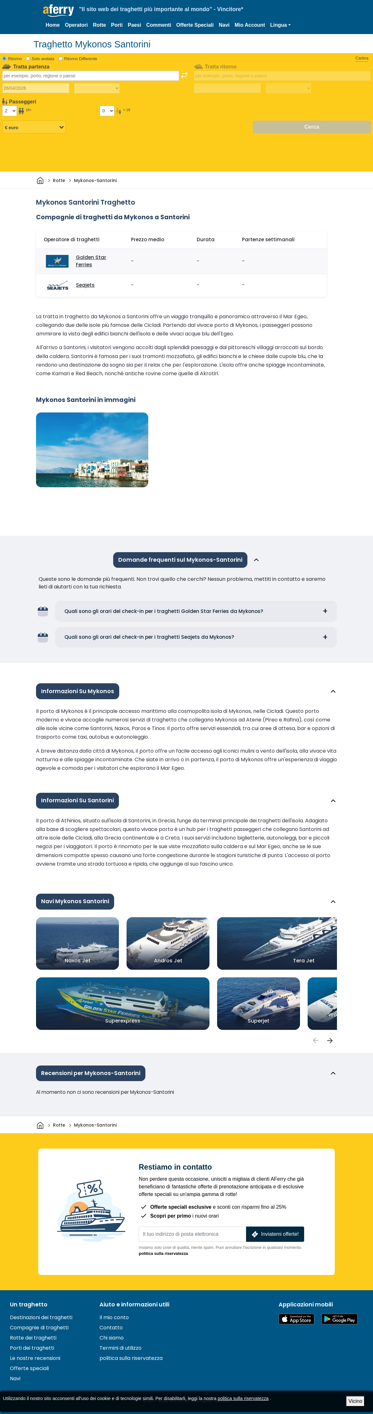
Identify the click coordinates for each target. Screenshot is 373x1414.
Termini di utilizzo (120, 1348)
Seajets (85, 285)
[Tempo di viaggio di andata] (97, 88)
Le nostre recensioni (35, 1358)
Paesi (134, 25)
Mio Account (250, 25)
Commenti (158, 25)
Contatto (111, 1327)
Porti (116, 25)
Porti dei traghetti (32, 1348)
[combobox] (90, 76)
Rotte (99, 25)
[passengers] (315, 1041)
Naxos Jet (78, 960)
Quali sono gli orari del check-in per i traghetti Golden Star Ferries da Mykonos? (163, 611)
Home (53, 25)
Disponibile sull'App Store (296, 1319)
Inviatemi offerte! (274, 1234)
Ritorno (15, 58)
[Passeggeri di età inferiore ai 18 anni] (107, 111)
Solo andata (43, 58)
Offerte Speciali (195, 25)
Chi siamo (111, 1337)
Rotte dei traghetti (33, 1337)
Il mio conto (114, 1317)
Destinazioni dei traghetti (41, 1317)
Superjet (258, 1020)
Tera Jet (304, 960)
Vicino (355, 1401)
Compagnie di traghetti (39, 1327)
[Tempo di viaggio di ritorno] (288, 88)
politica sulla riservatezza (163, 1253)
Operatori (76, 25)
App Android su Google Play (339, 1319)
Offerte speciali (29, 1368)
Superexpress (122, 1020)
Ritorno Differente (80, 58)
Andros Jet (168, 960)
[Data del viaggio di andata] (35, 88)
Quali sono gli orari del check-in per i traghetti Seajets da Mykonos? (149, 637)
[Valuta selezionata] (34, 127)
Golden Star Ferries (91, 261)
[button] (280, 25)
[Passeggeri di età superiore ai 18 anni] (9, 111)
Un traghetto (29, 1304)
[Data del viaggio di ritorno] (227, 88)
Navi (224, 25)
